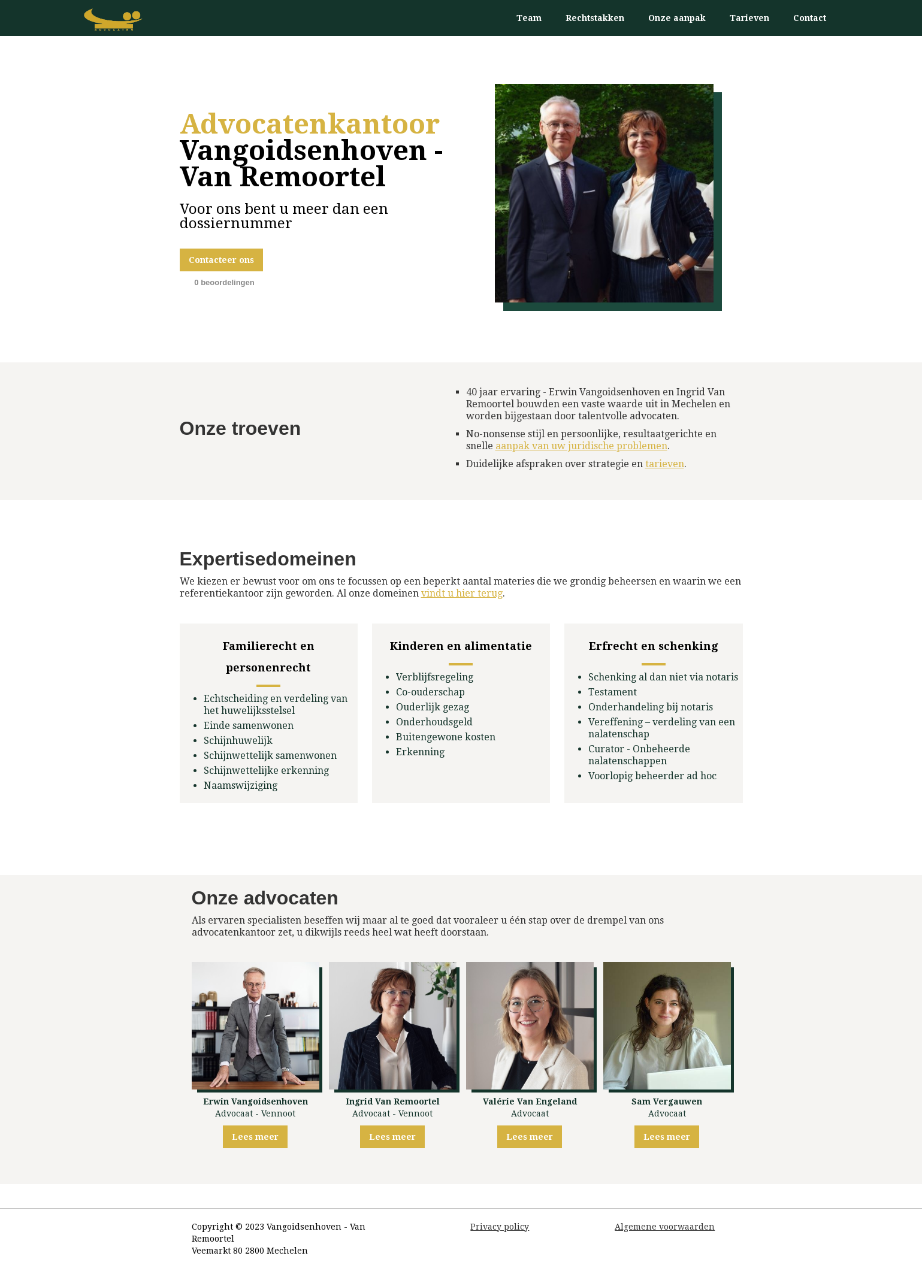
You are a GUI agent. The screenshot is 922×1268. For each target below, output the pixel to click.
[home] (114, 20)
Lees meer (255, 1137)
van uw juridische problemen (581, 446)
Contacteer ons (221, 260)
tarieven (664, 464)
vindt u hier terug (462, 593)
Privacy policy (499, 1226)
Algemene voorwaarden (665, 1226)
